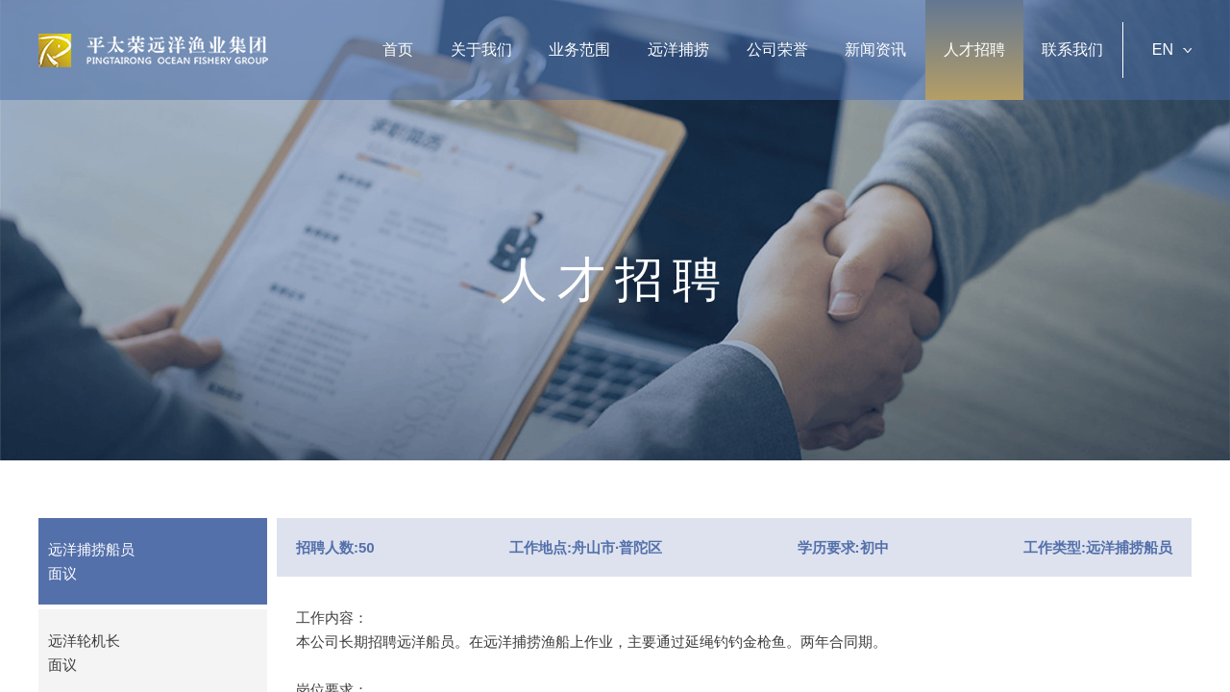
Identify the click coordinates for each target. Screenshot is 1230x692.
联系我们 (1072, 49)
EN (1172, 49)
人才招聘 (974, 49)
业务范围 (579, 49)
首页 (397, 49)
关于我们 (481, 49)
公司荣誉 (777, 49)
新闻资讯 (875, 49)
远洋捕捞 (678, 49)
